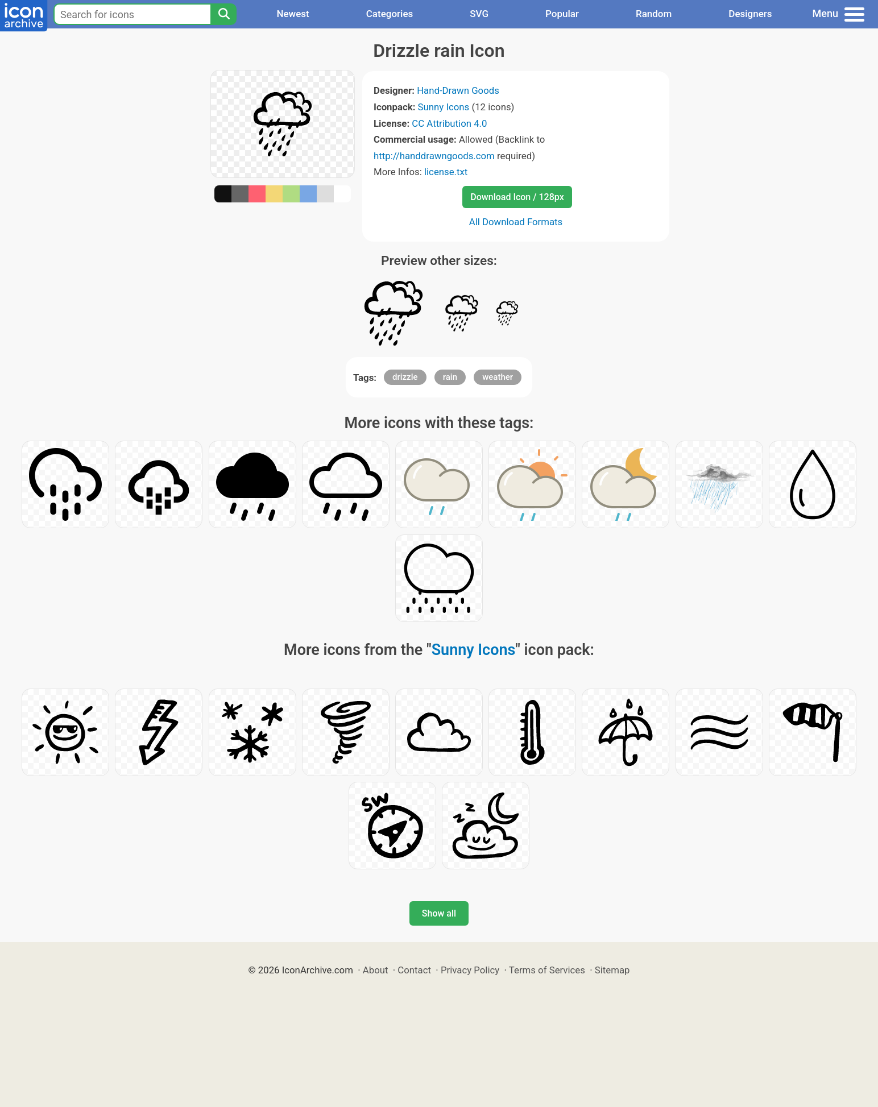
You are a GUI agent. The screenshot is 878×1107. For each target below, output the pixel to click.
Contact (414, 970)
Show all (439, 913)
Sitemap (612, 970)
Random (654, 13)
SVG (479, 13)
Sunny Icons (444, 107)
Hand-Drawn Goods (458, 90)
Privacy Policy (470, 970)
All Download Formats (516, 221)
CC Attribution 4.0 (449, 123)
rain (450, 377)
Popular (562, 13)
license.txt (445, 171)
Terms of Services (547, 970)
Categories (389, 13)
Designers (750, 13)
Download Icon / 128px (517, 197)
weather (497, 377)
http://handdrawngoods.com (434, 155)
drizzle (405, 377)
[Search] (223, 14)
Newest (292, 13)
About (375, 970)
